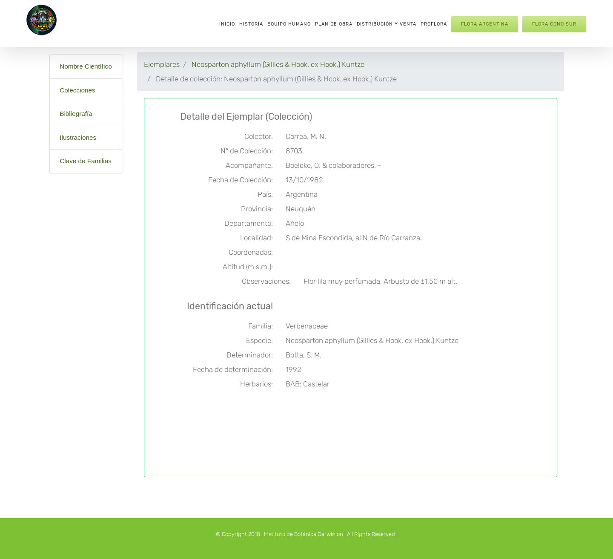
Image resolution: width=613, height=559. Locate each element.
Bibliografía (76, 113)
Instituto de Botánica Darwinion (303, 534)
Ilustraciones (78, 137)
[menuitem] (227, 23)
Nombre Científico (86, 66)
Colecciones (77, 90)
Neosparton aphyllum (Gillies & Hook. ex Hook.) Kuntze (278, 64)
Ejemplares (162, 64)
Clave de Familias (86, 160)
